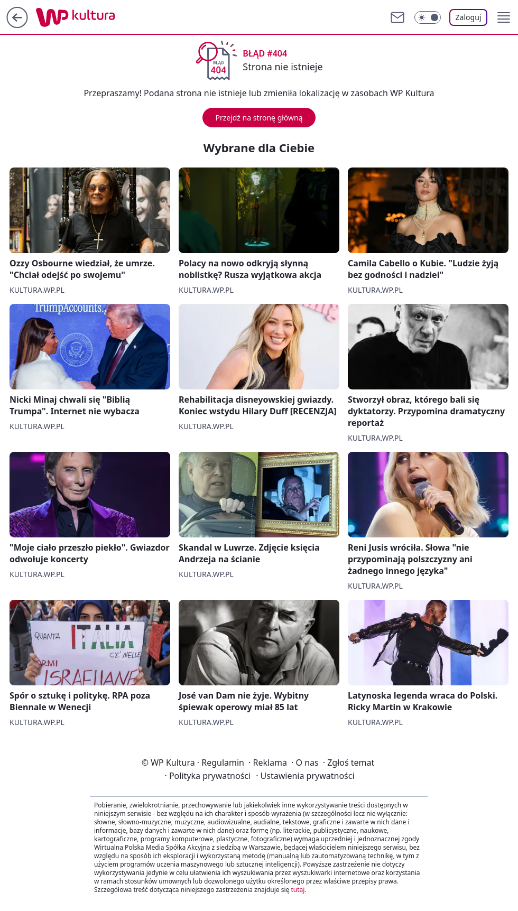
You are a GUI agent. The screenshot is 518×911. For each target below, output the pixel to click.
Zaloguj (469, 17)
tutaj (297, 889)
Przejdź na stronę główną (258, 118)
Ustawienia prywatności (305, 776)
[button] (503, 17)
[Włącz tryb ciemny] (427, 17)
